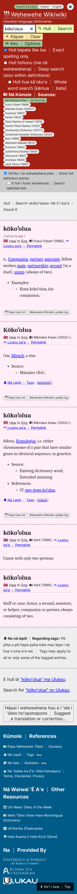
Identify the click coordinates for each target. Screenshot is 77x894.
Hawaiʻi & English (26, 6)
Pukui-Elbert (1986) (17, 104)
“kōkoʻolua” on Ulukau (47, 690)
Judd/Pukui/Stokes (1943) (21, 151)
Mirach (17, 355)
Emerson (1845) (15, 147)
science (42, 500)
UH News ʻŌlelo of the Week (27, 807)
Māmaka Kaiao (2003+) (20, 109)
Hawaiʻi (44, 6)
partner (36, 259)
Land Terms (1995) (17, 164)
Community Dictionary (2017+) (24, 130)
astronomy (44, 382)
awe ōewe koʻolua (40, 489)
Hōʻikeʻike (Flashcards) (23, 828)
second (56, 265)
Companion (18, 259)
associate (52, 259)
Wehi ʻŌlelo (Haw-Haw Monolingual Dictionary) (33, 817)
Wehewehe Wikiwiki (35, 14)
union (19, 271)
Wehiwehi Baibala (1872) (20, 143)
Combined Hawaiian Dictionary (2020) (29, 134)
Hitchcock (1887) (15, 156)
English (57, 6)
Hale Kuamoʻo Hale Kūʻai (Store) (30, 837)
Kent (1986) (12, 138)
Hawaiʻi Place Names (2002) (22, 126)
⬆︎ (55, 887)
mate (21, 265)
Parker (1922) (13, 117)
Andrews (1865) (15, 113)
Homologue (26, 440)
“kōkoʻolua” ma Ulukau (42, 679)
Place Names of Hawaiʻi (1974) (24, 121)
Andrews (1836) (15, 160)
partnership (38, 265)
